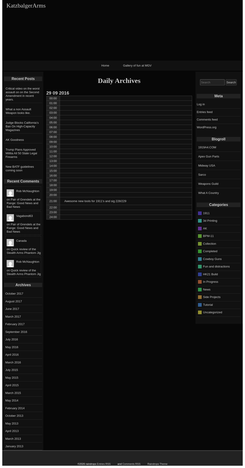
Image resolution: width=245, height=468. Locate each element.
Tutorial (208, 304)
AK (205, 228)
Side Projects (212, 297)
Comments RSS (131, 464)
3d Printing (210, 220)
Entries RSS (104, 464)
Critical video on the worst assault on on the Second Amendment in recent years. (23, 94)
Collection (209, 243)
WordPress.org (206, 127)
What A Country (208, 193)
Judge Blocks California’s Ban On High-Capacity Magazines (22, 126)
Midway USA (206, 165)
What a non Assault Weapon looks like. (18, 111)
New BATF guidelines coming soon (20, 168)
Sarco (202, 174)
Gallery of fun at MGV (137, 65)
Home (105, 65)
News (207, 289)
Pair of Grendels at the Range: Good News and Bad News (23, 203)
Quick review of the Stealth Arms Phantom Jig (24, 251)
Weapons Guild (208, 183)
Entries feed (204, 112)
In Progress (210, 281)
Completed (210, 251)
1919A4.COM (207, 147)
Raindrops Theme (157, 464)
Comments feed (207, 119)
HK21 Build (210, 274)
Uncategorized (212, 312)
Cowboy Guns (212, 258)
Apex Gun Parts (208, 156)
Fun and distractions (216, 266)
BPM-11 (208, 236)
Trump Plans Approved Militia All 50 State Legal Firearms (21, 153)
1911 (206, 213)
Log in (201, 104)
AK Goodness (15, 139)
